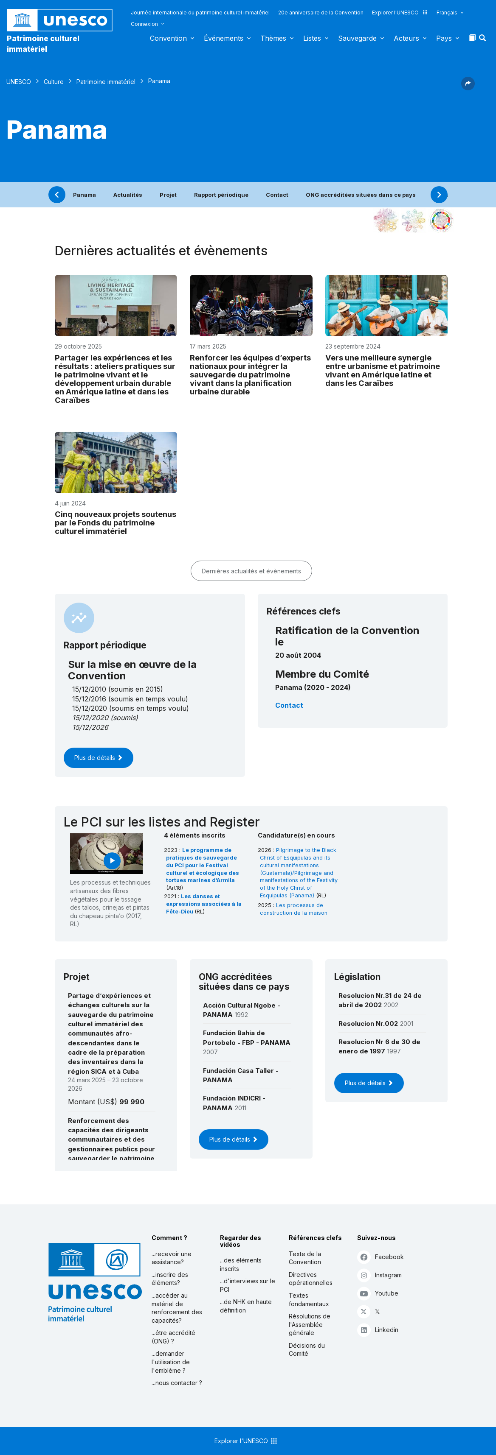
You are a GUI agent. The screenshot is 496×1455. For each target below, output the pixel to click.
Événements (223, 38)
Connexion (144, 24)
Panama (84, 194)
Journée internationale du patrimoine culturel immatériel (200, 12)
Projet (168, 194)
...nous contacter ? (177, 1382)
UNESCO (18, 81)
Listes (312, 38)
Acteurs (406, 38)
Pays (444, 38)
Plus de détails (98, 757)
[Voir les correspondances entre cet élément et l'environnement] (413, 220)
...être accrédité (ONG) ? (173, 1337)
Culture (54, 81)
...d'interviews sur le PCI (247, 1285)
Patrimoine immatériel (105, 81)
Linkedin (377, 1329)
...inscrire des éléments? (170, 1279)
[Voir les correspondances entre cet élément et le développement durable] (441, 220)
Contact (277, 194)
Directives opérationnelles (311, 1279)
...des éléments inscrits (241, 1264)
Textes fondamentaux (309, 1299)
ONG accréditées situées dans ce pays (361, 194)
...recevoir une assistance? (172, 1258)
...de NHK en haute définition (246, 1306)
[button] (483, 40)
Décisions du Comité (307, 1349)
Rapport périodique (221, 194)
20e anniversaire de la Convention (321, 12)
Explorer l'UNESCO (400, 12)
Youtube (377, 1293)
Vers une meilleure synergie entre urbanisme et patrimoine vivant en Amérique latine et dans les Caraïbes (382, 370)
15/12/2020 (90, 717)
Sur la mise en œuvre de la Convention (132, 669)
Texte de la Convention (305, 1258)
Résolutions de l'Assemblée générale (309, 1324)
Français (447, 12)
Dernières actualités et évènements (251, 571)
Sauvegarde (357, 38)
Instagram (379, 1275)
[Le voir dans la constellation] (386, 220)
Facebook (380, 1256)
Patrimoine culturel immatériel (43, 43)
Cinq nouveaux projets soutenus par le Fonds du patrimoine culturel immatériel (115, 522)
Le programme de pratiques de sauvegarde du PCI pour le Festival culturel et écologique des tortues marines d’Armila (202, 865)
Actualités (127, 194)
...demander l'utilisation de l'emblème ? (171, 1362)
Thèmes (273, 38)
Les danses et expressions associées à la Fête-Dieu (204, 904)
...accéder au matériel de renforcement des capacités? (177, 1308)
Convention (168, 38)
